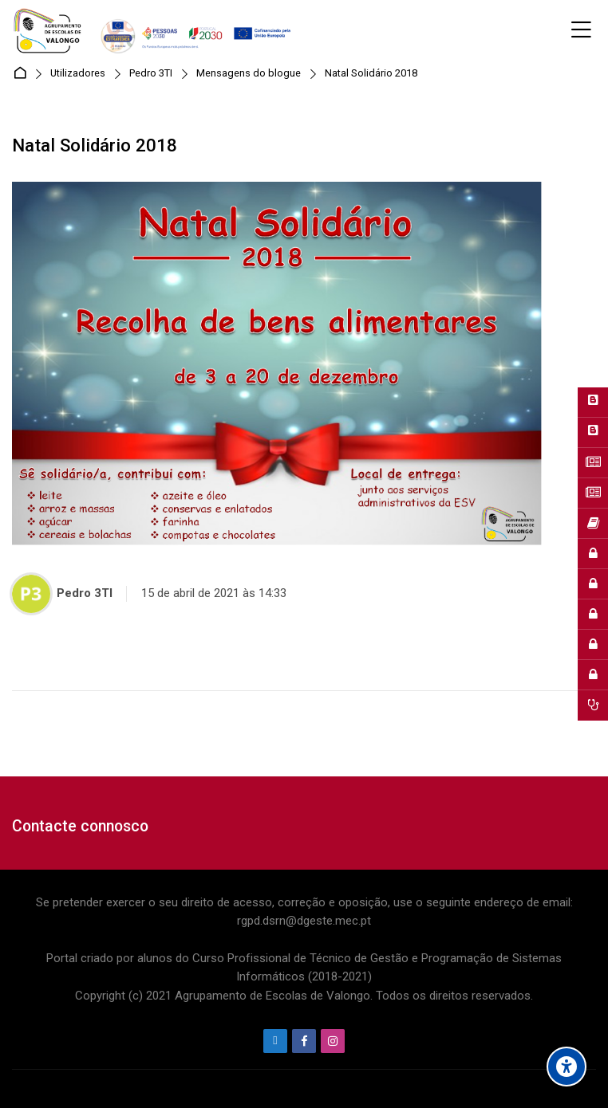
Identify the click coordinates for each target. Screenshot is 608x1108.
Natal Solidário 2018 (371, 74)
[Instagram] (333, 1041)
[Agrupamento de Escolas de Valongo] (154, 30)
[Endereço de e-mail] (275, 1041)
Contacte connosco (80, 826)
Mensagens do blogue (248, 74)
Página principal (23, 73)
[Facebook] (304, 1041)
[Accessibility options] (566, 1066)
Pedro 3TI (150, 74)
